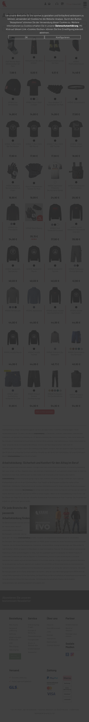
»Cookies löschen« (36, 29)
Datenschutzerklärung (66, 25)
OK (26, 37)
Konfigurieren (63, 37)
